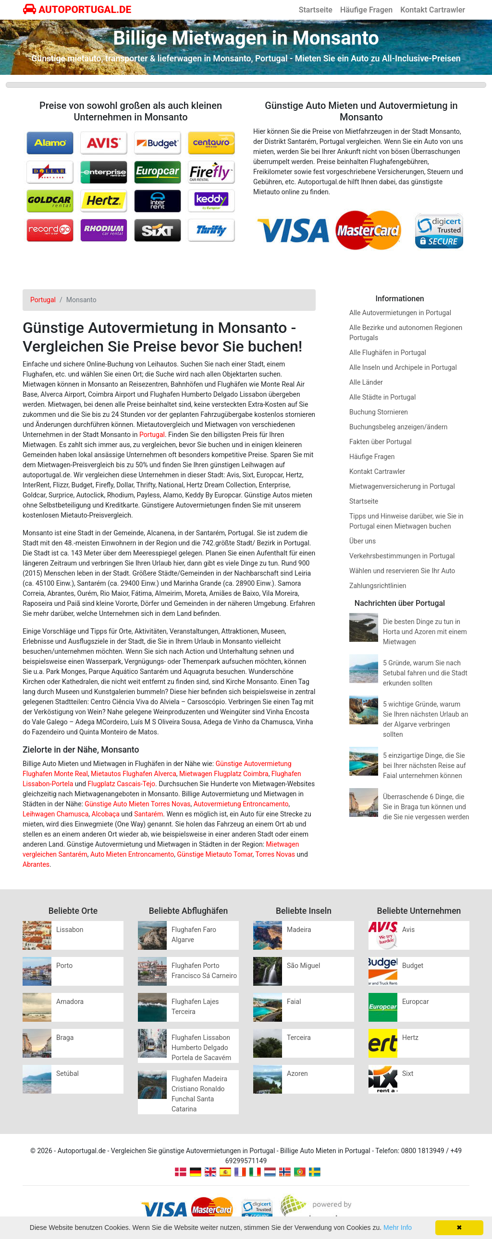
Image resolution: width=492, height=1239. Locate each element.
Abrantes (36, 864)
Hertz (410, 1037)
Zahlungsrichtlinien (377, 586)
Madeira (299, 929)
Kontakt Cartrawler (432, 9)
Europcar (415, 1001)
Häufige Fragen (366, 9)
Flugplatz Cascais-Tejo (121, 784)
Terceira (299, 1037)
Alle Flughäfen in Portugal (387, 352)
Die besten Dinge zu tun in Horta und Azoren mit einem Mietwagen (425, 632)
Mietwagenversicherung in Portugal (402, 486)
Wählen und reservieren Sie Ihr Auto (402, 571)
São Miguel (303, 965)
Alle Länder (366, 382)
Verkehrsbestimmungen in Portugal (402, 556)
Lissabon (70, 929)
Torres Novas (275, 854)
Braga (65, 1037)
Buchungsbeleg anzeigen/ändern (398, 427)
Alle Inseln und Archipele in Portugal (403, 367)
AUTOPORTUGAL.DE (77, 9)
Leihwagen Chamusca (55, 814)
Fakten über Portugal (380, 442)
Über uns (362, 541)
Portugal (152, 434)
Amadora (70, 1001)
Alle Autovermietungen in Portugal (400, 313)
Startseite (315, 9)
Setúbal (67, 1073)
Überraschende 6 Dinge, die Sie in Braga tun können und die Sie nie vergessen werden (426, 807)
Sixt (407, 1073)
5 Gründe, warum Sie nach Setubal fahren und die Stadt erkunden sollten (425, 673)
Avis (408, 929)
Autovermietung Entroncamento (241, 804)
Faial (294, 1001)
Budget (412, 965)
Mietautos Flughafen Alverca (133, 774)
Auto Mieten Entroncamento (132, 854)
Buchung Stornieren (378, 412)
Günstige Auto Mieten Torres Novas (137, 804)
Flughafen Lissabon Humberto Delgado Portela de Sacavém (201, 1048)
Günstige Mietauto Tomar (214, 854)
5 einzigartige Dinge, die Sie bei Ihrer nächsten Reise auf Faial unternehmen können (424, 765)
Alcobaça (106, 814)
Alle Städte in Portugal (382, 397)
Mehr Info (397, 1227)
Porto (64, 965)
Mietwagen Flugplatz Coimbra (224, 774)
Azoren (297, 1073)
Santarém (148, 814)
